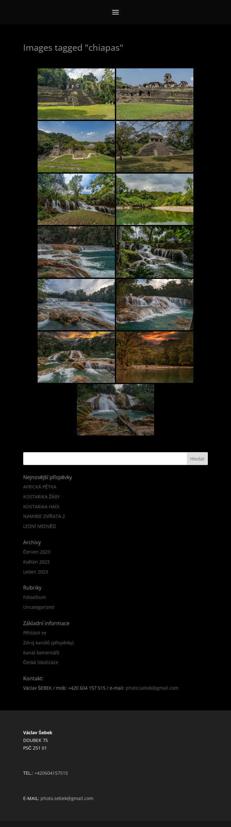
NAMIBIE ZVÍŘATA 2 (44, 516)
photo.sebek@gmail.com (152, 688)
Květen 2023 (36, 562)
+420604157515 (51, 773)
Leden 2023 (35, 572)
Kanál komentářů (41, 653)
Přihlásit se (35, 633)
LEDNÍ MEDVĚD (39, 526)
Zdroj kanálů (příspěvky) (48, 643)
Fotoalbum (34, 597)
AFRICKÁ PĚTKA (39, 487)
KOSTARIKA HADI (41, 507)
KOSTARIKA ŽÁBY (41, 497)
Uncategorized (38, 607)
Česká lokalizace (40, 662)
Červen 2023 (36, 552)
